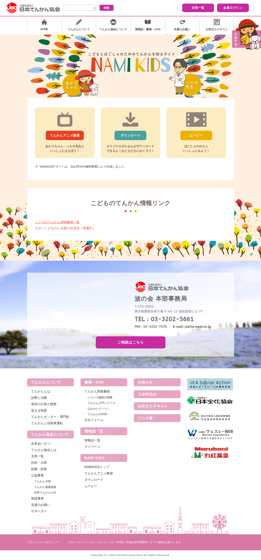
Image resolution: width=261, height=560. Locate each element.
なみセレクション (98, 408)
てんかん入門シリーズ (101, 403)
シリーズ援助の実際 (99, 397)
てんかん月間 (42, 481)
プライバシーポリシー (43, 542)
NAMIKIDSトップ (96, 467)
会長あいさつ (40, 443)
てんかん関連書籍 (97, 391)
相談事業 (37, 498)
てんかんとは (40, 391)
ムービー (90, 486)
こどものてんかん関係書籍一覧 (57, 222)
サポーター (39, 511)
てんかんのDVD (97, 414)
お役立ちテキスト (153, 406)
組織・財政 (39, 469)
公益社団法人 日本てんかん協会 (36, 8)
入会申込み (147, 394)
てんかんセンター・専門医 (50, 417)
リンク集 (145, 418)
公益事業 (37, 475)
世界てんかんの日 (45, 492)
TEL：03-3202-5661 (164, 319)
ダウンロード (94, 479)
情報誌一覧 (92, 440)
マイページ (92, 446)
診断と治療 (39, 397)
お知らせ (145, 382)
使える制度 (39, 410)
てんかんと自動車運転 (47, 423)
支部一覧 (177, 7)
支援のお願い (40, 504)
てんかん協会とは (44, 450)
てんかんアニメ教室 (98, 473)
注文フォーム (94, 420)
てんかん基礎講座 (45, 487)
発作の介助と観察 (44, 404)
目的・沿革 (39, 462)
